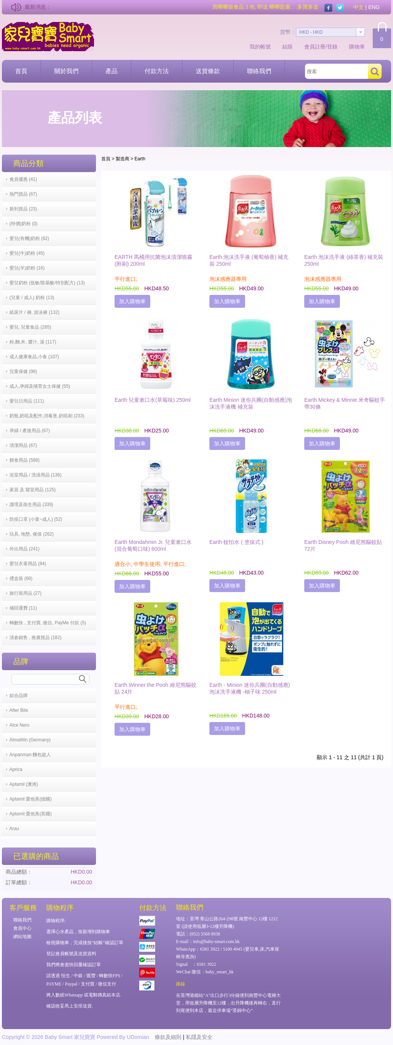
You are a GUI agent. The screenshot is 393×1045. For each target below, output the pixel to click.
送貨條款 (208, 71)
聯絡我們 (259, 71)
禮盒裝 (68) (21, 578)
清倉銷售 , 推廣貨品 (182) (35, 637)
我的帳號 (260, 47)
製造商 (122, 158)
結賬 (287, 47)
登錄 (332, 47)
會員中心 (22, 928)
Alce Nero (19, 725)
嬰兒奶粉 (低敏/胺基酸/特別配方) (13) (47, 282)
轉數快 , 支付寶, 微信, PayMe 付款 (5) (47, 622)
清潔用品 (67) (23, 445)
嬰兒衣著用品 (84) (27, 563)
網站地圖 (22, 936)
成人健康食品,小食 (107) (34, 356)
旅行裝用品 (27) (25, 593)
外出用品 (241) (24, 548)
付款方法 (157, 71)
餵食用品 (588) (24, 460)
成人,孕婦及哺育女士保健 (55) (39, 386)
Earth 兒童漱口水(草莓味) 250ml (153, 400)
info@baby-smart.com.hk (216, 941)
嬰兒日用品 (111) (26, 401)
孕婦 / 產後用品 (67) (29, 430)
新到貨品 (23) (23, 209)
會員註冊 (314, 47)
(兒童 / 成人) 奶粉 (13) (31, 297)
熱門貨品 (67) (23, 194)
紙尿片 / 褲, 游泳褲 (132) (34, 312)
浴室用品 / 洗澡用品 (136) (35, 475)
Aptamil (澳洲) (23, 784)
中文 (358, 7)
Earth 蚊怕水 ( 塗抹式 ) (236, 542)
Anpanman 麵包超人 (30, 754)
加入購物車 (132, 301)
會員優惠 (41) (23, 179)
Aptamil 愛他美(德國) (30, 799)
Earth (139, 158)
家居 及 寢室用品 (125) (32, 489)
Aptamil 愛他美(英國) (30, 813)
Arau (14, 828)
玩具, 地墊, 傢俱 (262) (31, 534)
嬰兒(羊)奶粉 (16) (27, 268)
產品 (111, 71)
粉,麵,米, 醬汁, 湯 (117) (32, 342)
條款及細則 (168, 1037)
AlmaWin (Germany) (30, 740)
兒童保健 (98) (23, 371)
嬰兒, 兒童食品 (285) (30, 327)
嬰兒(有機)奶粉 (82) (29, 238)
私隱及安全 (199, 1037)
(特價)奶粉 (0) (23, 223)
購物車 (357, 47)
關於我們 (66, 71)
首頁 (21, 71)
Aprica (15, 769)
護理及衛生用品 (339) (31, 504)
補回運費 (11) (23, 608)
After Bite (18, 710)
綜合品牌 (18, 695)
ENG (374, 7)
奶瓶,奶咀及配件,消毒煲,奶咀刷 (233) (46, 415)
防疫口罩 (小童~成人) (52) (35, 519)
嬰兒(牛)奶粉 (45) (27, 253)
